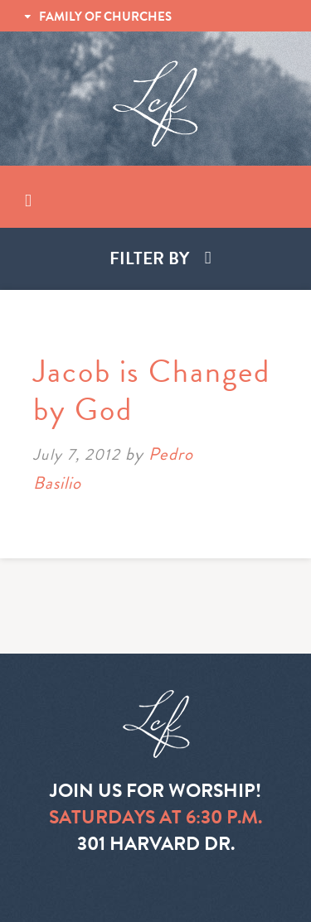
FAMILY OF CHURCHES (105, 16)
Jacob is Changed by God (151, 390)
